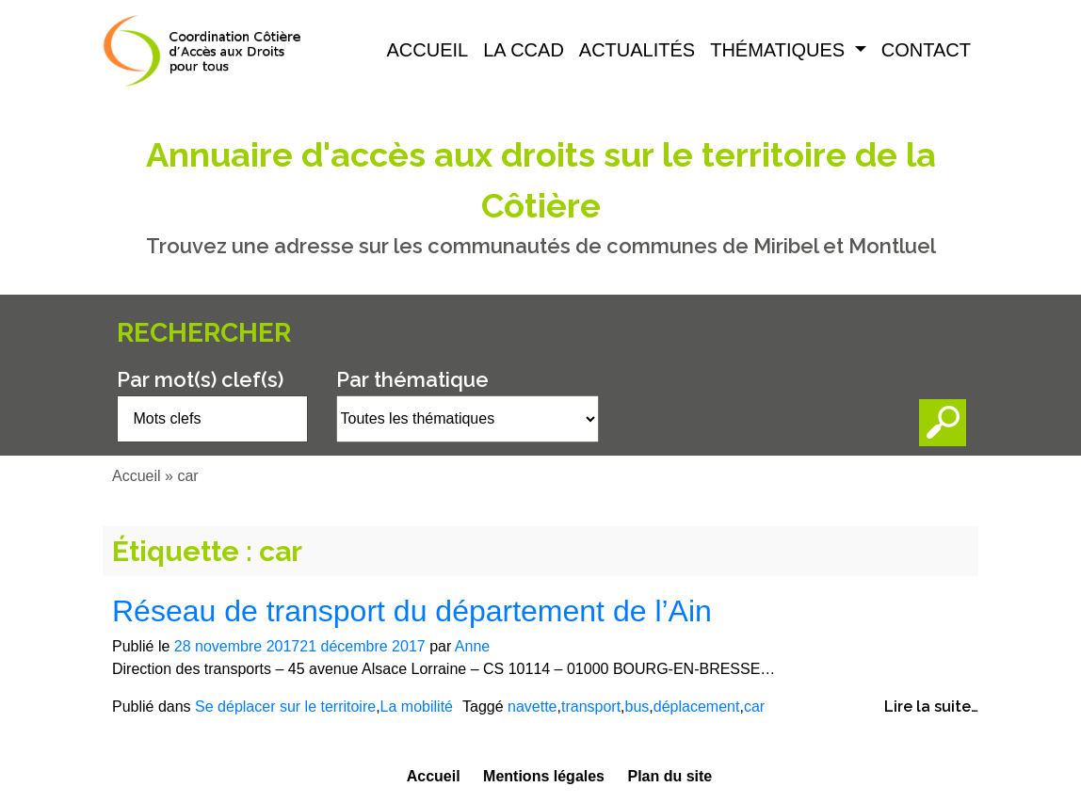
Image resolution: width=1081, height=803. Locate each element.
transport (591, 707)
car (754, 707)
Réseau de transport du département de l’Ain (412, 611)
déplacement (696, 707)
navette (532, 707)
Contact (926, 50)
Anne (472, 646)
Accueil (428, 50)
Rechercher (204, 332)
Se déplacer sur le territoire (285, 707)
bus (637, 707)
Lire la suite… (931, 706)
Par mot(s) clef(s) (200, 379)
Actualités (637, 50)
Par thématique (412, 379)
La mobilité (416, 707)
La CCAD (523, 50)
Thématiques (780, 50)
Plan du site (669, 776)
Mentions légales (544, 776)
